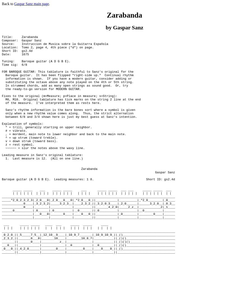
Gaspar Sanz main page (31, 4)
